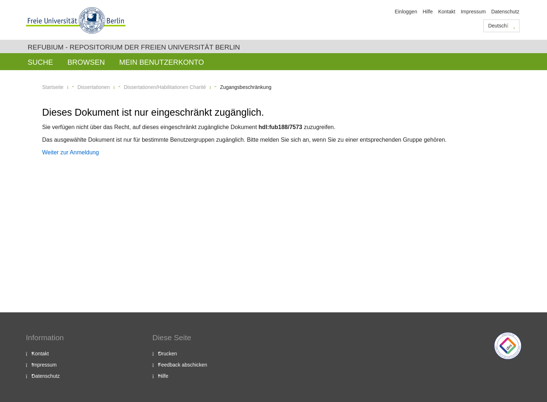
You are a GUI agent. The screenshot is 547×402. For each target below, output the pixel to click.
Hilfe (428, 11)
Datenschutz (505, 11)
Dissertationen (93, 87)
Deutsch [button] (501, 26)
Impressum (473, 11)
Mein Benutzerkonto (161, 62)
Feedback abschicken (182, 365)
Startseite (53, 87)
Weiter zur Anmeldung (70, 152)
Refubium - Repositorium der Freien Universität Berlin (134, 47)
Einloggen (406, 11)
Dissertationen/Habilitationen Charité (165, 87)
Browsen (86, 62)
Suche (40, 62)
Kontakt (446, 11)
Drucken (167, 353)
